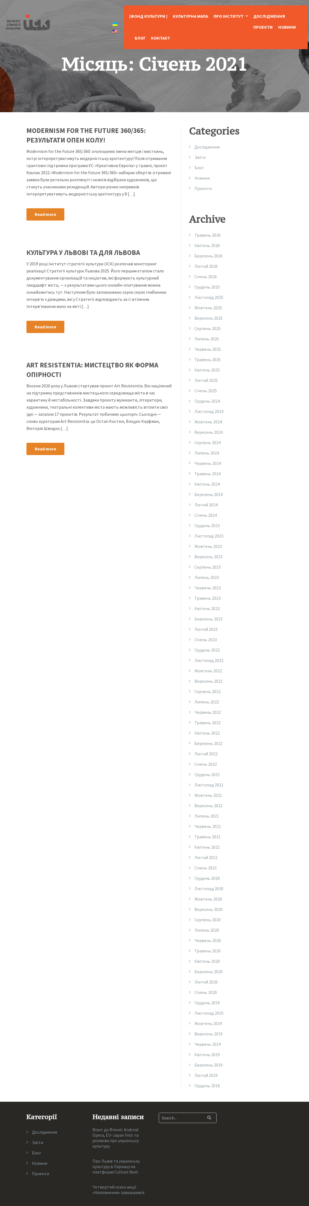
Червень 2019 (207, 1044)
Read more (45, 214)
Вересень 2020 (208, 909)
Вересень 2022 (208, 681)
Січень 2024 (205, 515)
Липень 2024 (206, 453)
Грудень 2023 (207, 525)
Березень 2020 (208, 971)
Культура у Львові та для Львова (83, 252)
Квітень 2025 (207, 370)
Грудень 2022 (207, 650)
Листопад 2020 (208, 888)
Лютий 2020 (206, 982)
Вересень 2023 (208, 556)
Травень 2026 (207, 235)
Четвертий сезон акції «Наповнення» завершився (118, 1189)
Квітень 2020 (207, 961)
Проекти (263, 27)
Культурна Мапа (190, 16)
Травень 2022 (207, 722)
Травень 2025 (207, 359)
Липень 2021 (206, 816)
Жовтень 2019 (208, 1023)
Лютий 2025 (206, 380)
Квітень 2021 (207, 847)
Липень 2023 (206, 577)
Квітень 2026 (207, 245)
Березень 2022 (208, 743)
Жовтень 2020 (208, 899)
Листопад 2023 (208, 536)
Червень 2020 (207, 940)
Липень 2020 (206, 930)
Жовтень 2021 (208, 795)
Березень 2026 (208, 256)
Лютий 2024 (206, 504)
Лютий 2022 (206, 753)
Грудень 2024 (207, 401)
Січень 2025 (205, 390)
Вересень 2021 (208, 805)
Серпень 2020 (207, 919)
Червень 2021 (207, 826)
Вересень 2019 (208, 1033)
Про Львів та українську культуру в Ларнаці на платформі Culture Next (116, 1166)
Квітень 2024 (207, 484)
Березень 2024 (208, 494)
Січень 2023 (205, 639)
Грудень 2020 (207, 878)
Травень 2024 (207, 473)
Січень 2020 (205, 992)
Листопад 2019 (208, 1013)
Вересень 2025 (208, 318)
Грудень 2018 (207, 1085)
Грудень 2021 (207, 774)
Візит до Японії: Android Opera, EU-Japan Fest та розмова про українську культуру (115, 1138)
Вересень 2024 (208, 432)
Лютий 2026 (206, 266)
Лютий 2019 (206, 1075)
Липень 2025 (206, 338)
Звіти (200, 157)
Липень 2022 (206, 702)
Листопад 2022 (208, 660)
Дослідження (269, 16)
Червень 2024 (207, 463)
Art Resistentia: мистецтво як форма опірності (92, 370)
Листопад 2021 (208, 785)
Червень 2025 (207, 349)
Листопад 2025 (208, 297)
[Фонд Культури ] (148, 16)
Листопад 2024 (208, 411)
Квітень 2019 (207, 1054)
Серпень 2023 (207, 567)
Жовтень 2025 (208, 307)
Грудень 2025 (207, 287)
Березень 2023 (208, 619)
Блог (140, 38)
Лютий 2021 (206, 857)
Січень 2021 (205, 868)
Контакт (160, 38)
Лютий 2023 (206, 629)
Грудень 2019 (207, 1002)
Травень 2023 (207, 598)
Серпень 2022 (207, 691)
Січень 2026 (205, 276)
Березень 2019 (208, 1065)
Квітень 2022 (207, 733)
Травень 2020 (207, 950)
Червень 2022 (207, 712)
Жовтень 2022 (208, 670)
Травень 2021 (207, 836)
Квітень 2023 (207, 608)
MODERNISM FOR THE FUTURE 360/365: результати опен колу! (86, 135)
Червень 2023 (207, 587)
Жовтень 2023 (208, 546)
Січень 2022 (205, 764)
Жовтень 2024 (208, 421)
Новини (287, 27)
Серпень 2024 (207, 442)
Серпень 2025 (207, 328)
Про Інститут (229, 16)
